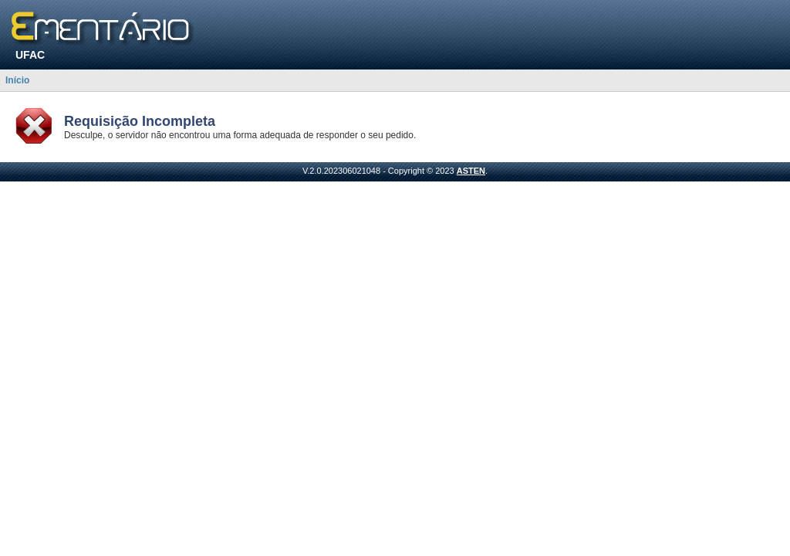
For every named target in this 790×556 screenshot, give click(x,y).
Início (17, 80)
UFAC (30, 55)
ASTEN (471, 170)
